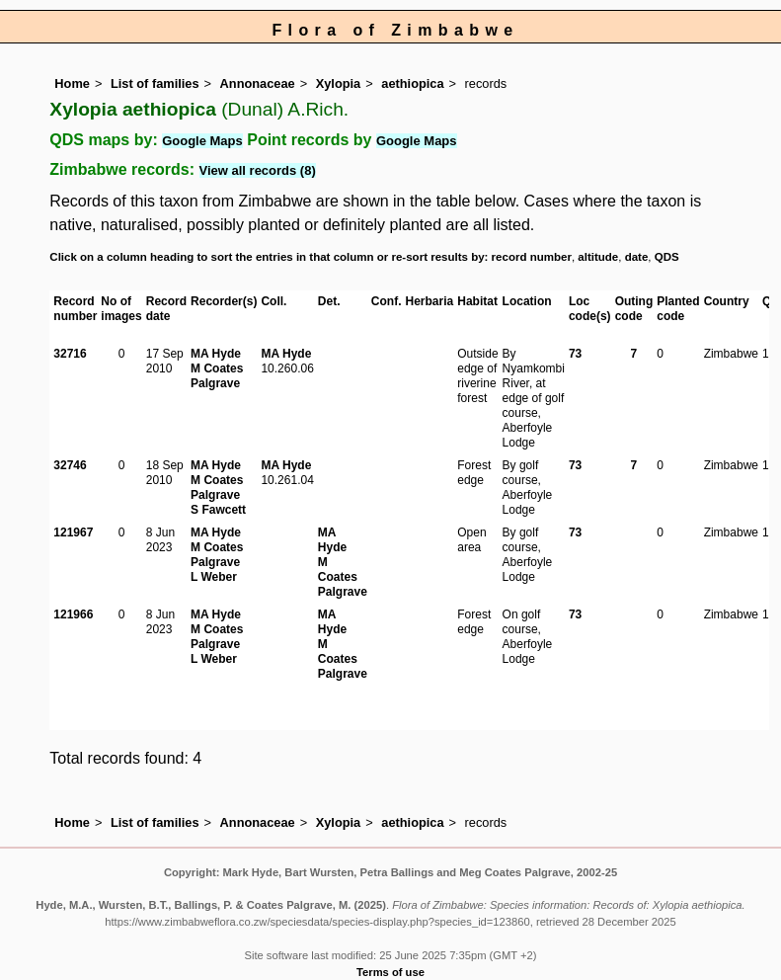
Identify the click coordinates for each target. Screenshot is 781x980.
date (637, 257)
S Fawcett (218, 510)
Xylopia (338, 83)
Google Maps (202, 140)
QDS (667, 257)
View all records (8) (257, 170)
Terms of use (390, 972)
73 (575, 354)
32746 (69, 465)
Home (72, 83)
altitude (598, 257)
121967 (73, 532)
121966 (73, 614)
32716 (69, 354)
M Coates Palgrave (217, 376)
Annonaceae (257, 83)
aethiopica (412, 83)
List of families (155, 83)
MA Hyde (216, 354)
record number (532, 257)
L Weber (214, 577)
